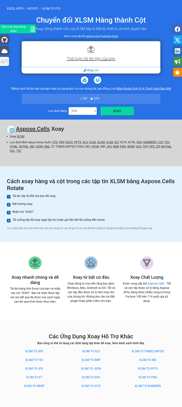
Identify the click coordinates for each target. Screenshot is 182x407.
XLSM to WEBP (34, 386)
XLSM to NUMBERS (148, 386)
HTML (14, 146)
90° (85, 98)
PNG (123, 146)
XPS (152, 146)
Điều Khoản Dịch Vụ (130, 88)
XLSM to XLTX (91, 386)
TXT (19, 151)
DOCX (69, 142)
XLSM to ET (34, 377)
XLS (85, 142)
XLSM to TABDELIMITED (148, 351)
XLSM (20, 136)
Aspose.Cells (33, 128)
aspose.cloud (110, 36)
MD (32, 146)
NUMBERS (150, 142)
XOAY (117, 111)
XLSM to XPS (34, 351)
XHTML (23, 146)
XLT (116, 142)
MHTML (166, 146)
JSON (39, 146)
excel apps (15, 8)
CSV (160, 142)
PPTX (77, 142)
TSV (166, 142)
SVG (138, 146)
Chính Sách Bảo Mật (158, 88)
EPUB (95, 146)
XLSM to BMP (91, 360)
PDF (61, 142)
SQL (12, 151)
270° (97, 98)
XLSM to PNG (148, 377)
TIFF (145, 146)
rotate (33, 8)
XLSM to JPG (34, 368)
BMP (116, 146)
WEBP (131, 146)
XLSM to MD (147, 360)
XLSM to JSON (91, 368)
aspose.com (93, 36)
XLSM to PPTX (148, 368)
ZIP (158, 146)
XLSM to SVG (91, 377)
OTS (55, 142)
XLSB (109, 142)
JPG (109, 146)
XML (47, 146)
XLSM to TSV (34, 360)
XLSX (92, 142)
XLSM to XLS (91, 351)
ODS (139, 142)
